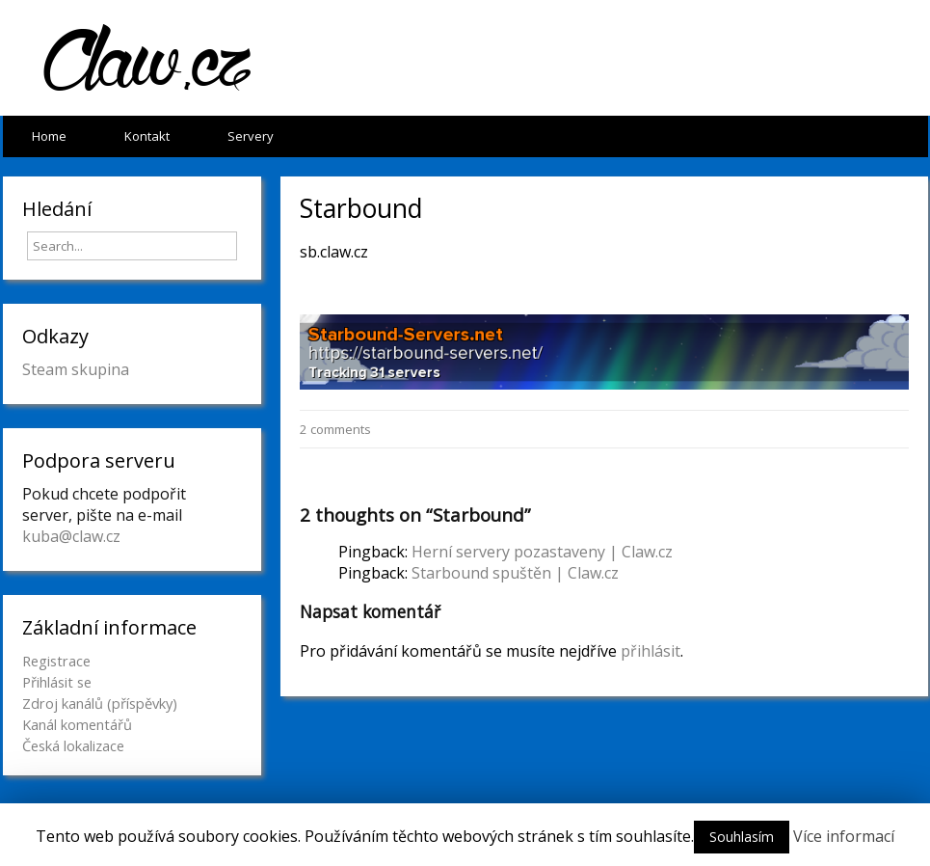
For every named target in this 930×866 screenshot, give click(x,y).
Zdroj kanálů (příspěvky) (99, 703)
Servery (250, 136)
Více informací (843, 836)
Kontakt (147, 136)
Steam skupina (75, 369)
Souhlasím (741, 836)
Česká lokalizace (73, 745)
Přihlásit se (57, 681)
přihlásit (650, 651)
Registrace (56, 660)
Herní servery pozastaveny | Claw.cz (542, 551)
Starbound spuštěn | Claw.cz (515, 572)
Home (49, 136)
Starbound (361, 208)
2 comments (335, 429)
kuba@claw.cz (71, 536)
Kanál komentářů (77, 724)
